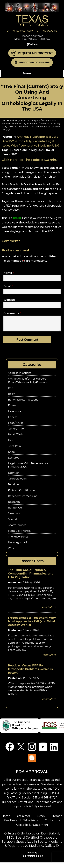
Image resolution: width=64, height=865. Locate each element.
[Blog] (32, 760)
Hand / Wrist (16, 437)
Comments (12, 313)
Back (11, 390)
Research (14, 504)
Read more (49, 609)
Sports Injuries (17, 527)
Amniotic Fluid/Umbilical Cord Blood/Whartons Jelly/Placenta (27, 383)
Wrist (11, 550)
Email (8, 286)
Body (11, 396)
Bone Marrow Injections (23, 402)
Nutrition (13, 475)
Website (9, 299)
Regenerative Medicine (22, 498)
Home (6, 818)
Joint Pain (14, 448)
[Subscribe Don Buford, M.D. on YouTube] (43, 749)
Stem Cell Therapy (19, 533)
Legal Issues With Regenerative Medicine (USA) (28, 467)
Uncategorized (17, 545)
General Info (16, 431)
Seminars (14, 516)
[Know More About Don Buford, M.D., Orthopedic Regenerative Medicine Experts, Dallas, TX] (32, 17)
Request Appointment (35, 53)
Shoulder (13, 521)
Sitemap (56, 818)
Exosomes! (15, 413)
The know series (18, 539)
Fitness (12, 419)
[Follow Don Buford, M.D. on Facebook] (10, 749)
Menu (31, 73)
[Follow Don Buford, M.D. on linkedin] (54, 749)
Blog (35, 123)
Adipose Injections (19, 375)
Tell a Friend (31, 823)
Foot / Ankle (15, 425)
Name (8, 272)
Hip (10, 442)
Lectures (13, 460)
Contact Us (52, 823)
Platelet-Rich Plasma (21, 492)
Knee (11, 454)
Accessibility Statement (32, 827)
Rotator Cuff (16, 510)
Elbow (12, 408)
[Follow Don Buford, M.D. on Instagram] (32, 749)
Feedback (11, 823)
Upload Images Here (34, 62)
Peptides (13, 487)
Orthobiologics (17, 481)
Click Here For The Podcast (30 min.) (30, 160)
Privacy (40, 818)
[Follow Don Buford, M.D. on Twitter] (21, 749)
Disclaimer (23, 818)
